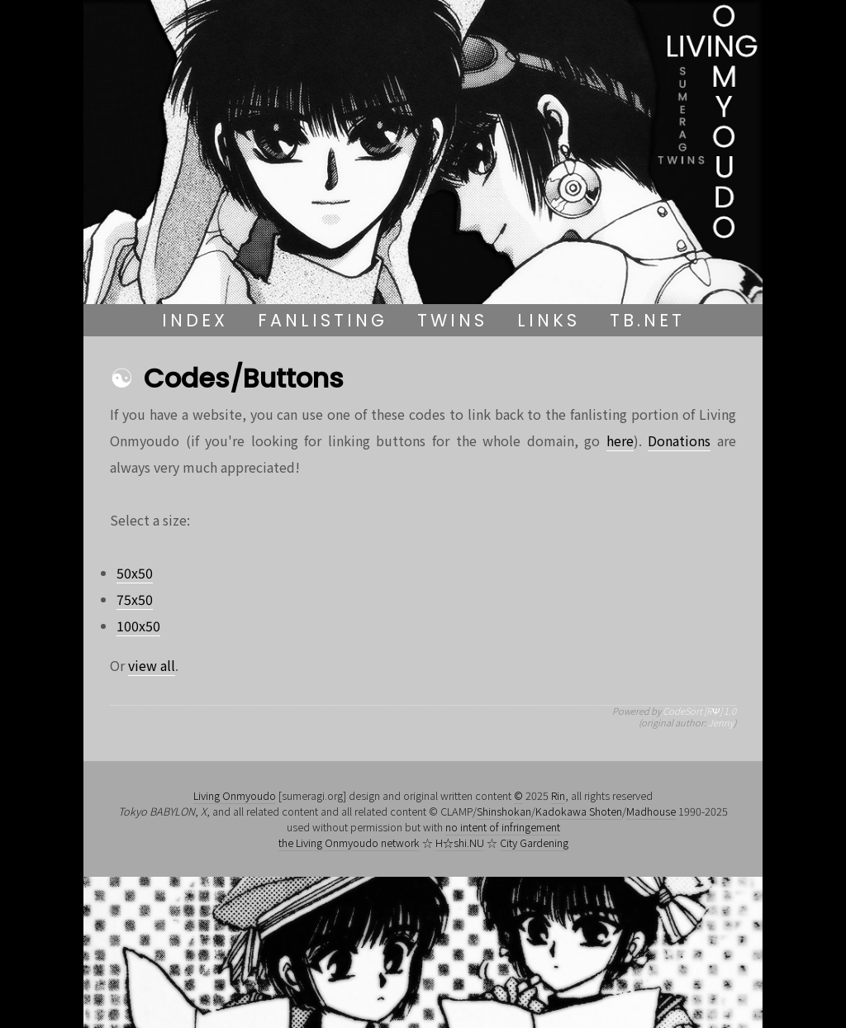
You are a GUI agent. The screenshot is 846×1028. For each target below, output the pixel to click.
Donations (679, 440)
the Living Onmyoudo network (349, 842)
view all (151, 665)
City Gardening (534, 842)
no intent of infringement (502, 827)
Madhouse (651, 811)
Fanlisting (322, 320)
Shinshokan (504, 811)
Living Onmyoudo (234, 795)
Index (195, 320)
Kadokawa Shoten (578, 811)
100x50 (138, 625)
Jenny (721, 722)
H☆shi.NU (459, 842)
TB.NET (647, 320)
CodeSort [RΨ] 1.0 (699, 710)
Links (548, 320)
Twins (452, 320)
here (620, 440)
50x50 (134, 573)
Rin (558, 795)
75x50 (134, 599)
